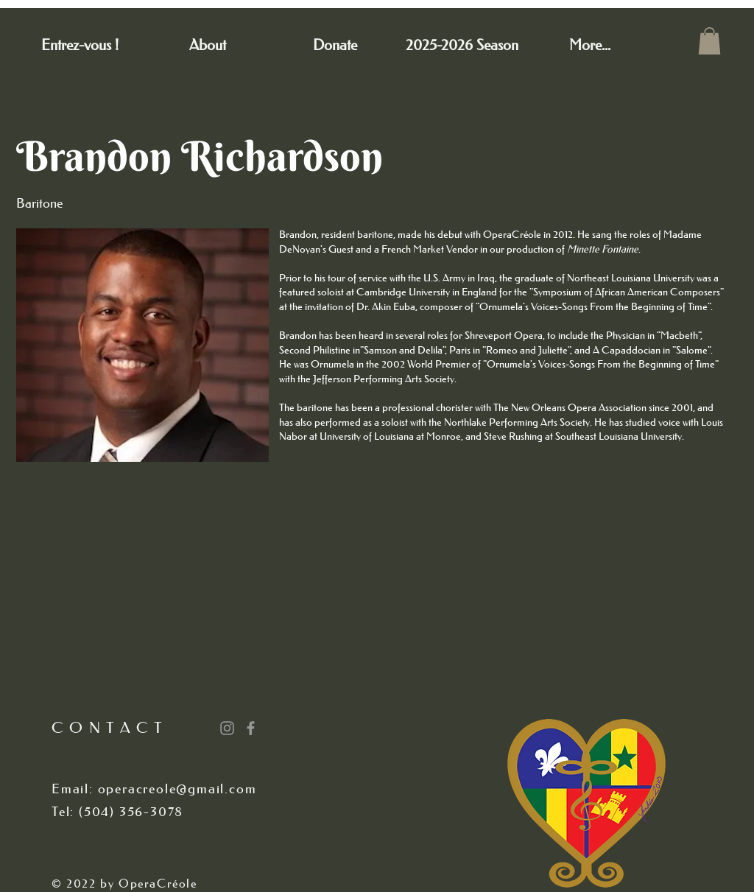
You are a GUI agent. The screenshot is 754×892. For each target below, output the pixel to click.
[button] (709, 41)
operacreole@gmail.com (177, 789)
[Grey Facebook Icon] (251, 728)
